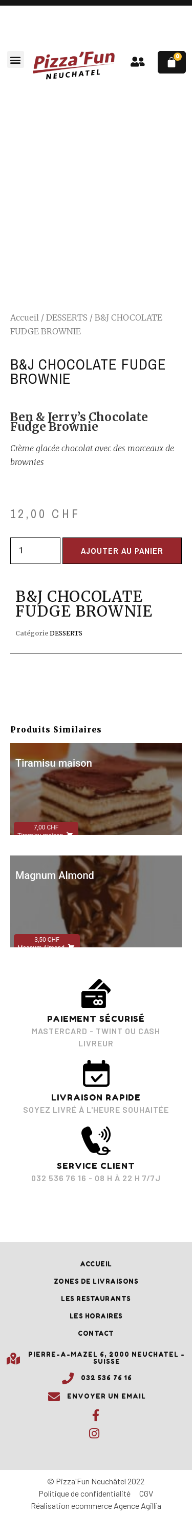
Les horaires (96, 1316)
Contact (96, 1333)
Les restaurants (96, 1299)
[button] (15, 59)
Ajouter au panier (122, 550)
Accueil (24, 317)
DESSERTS (67, 317)
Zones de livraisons (96, 1281)
